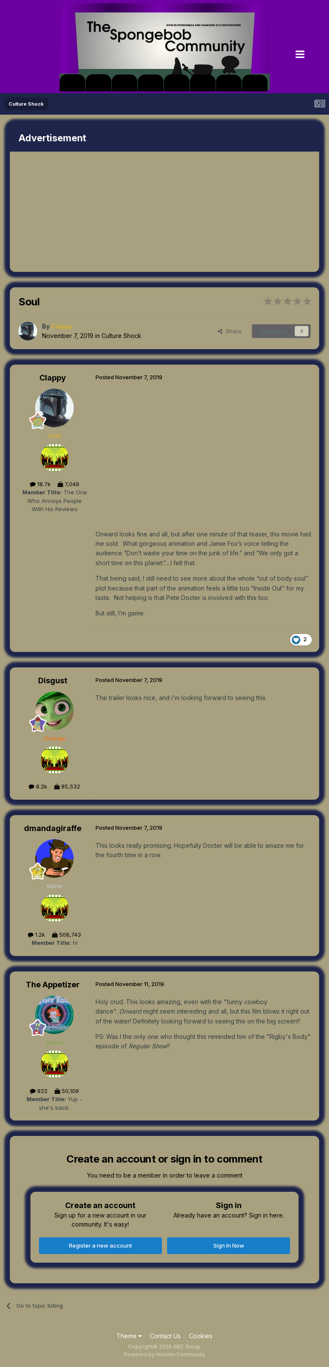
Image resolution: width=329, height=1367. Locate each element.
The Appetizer (53, 984)
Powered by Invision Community (164, 1354)
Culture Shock (121, 335)
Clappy (52, 377)
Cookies (200, 1336)
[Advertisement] (110, 212)
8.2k (38, 786)
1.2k (36, 934)
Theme (129, 1336)
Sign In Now (228, 1245)
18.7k (40, 484)
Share (230, 331)
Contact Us (165, 1336)
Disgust (52, 680)
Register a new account (100, 1245)
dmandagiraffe (52, 828)
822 (39, 1090)
